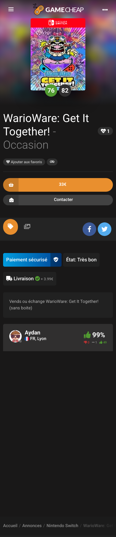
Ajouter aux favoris (24, 162)
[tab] (10, 227)
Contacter (58, 200)
